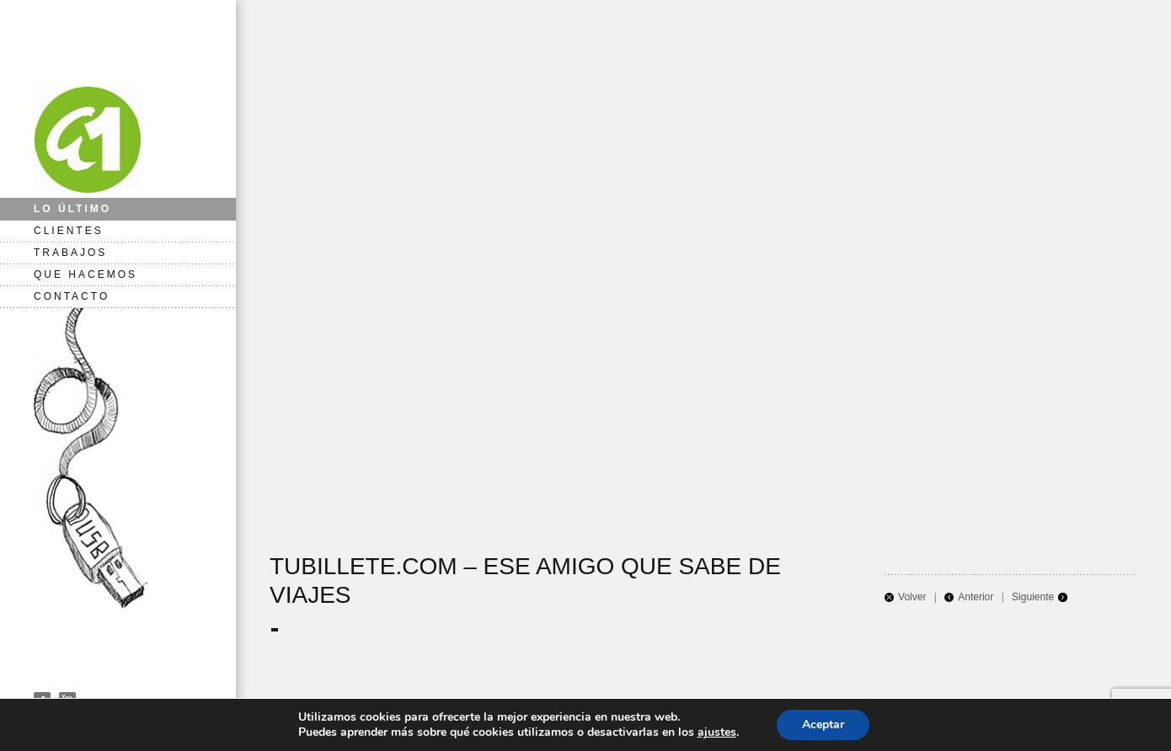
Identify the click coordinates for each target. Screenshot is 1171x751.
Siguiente (1033, 597)
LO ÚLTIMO (72, 209)
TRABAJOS (70, 252)
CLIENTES (69, 231)
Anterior (975, 597)
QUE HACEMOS (85, 274)
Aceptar (823, 724)
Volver (912, 597)
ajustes (717, 732)
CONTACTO (72, 296)
